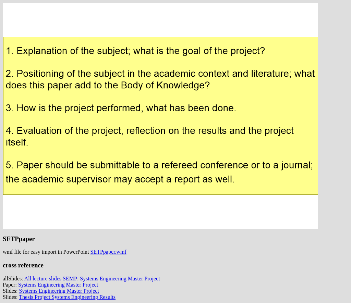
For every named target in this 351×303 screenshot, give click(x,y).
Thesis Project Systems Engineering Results (67, 297)
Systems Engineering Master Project (58, 285)
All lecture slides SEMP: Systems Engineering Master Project (92, 278)
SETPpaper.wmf (108, 252)
